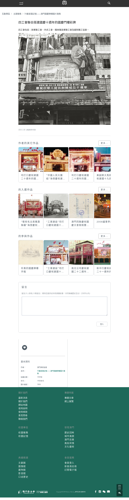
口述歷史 (23, 477)
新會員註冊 (70, 466)
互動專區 (6, 14)
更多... (104, 143)
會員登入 (69, 463)
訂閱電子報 (70, 470)
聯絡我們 (22, 419)
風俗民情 (69, 443)
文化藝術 (69, 446)
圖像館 (22, 466)
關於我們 (22, 392)
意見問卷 (22, 415)
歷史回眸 (69, 432)
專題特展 (69, 392)
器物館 (22, 470)
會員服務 (69, 457)
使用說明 (22, 408)
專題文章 (69, 398)
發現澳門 (69, 427)
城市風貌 (69, 436)
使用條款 (22, 412)
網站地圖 (22, 405)
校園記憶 (23, 436)
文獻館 (22, 463)
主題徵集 (17, 14)
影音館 (22, 473)
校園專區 (23, 427)
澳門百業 (69, 439)
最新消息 (22, 398)
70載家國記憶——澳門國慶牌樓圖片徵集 (42, 14)
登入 (102, 324)
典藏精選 (23, 457)
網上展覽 (69, 401)
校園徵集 (23, 432)
